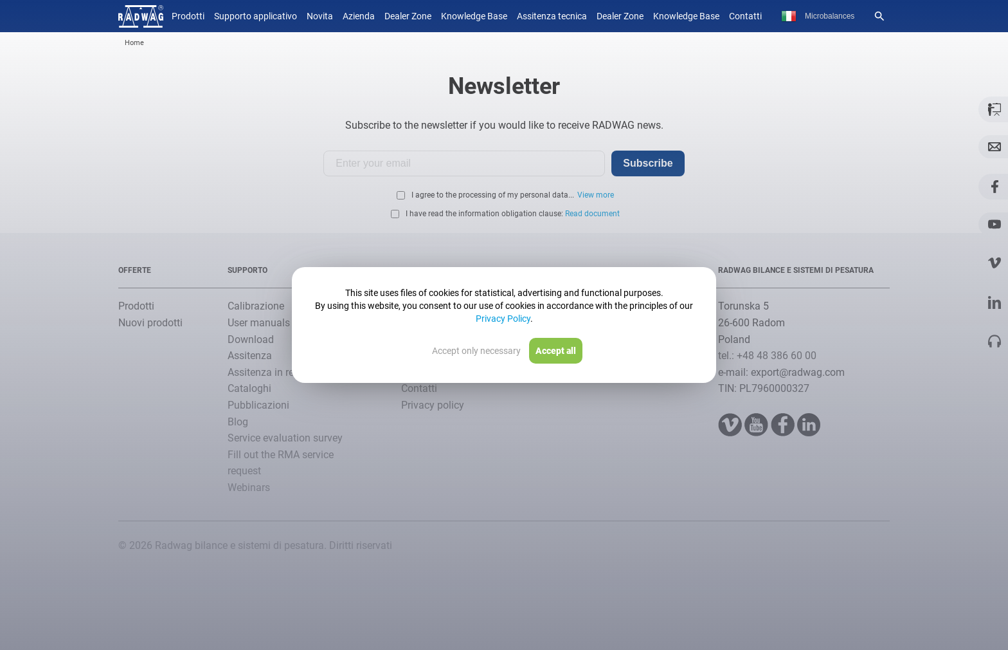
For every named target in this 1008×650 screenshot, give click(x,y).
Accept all (556, 351)
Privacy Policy (503, 318)
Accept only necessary (476, 351)
